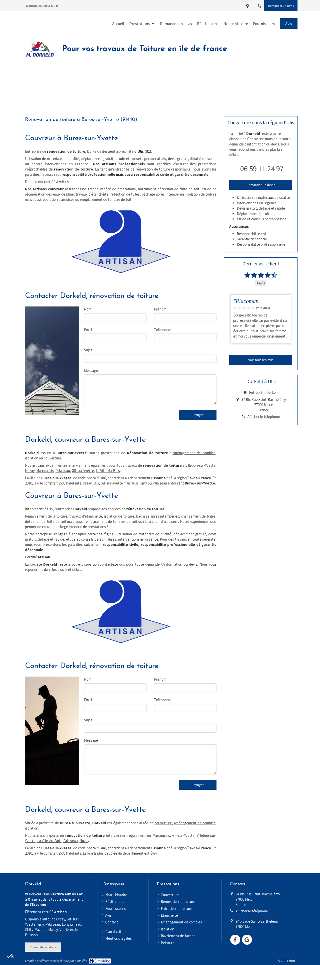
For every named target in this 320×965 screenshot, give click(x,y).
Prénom (160, 309)
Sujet (88, 350)
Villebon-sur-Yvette (201, 465)
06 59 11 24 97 (262, 168)
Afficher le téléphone (264, 416)
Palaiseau (63, 470)
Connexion (286, 960)
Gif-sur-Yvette (83, 470)
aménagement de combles (194, 452)
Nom (87, 309)
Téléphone (162, 329)
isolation (31, 458)
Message (91, 370)
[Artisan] (120, 241)
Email (88, 329)
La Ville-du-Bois (108, 470)
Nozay (29, 470)
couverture (52, 458)
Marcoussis (45, 470)
